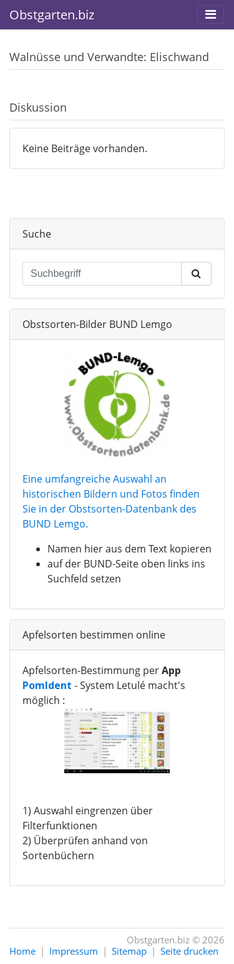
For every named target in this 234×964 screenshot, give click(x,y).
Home (22, 951)
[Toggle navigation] (210, 14)
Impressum (73, 951)
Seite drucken (189, 951)
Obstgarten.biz (51, 14)
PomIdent (47, 685)
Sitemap (129, 951)
